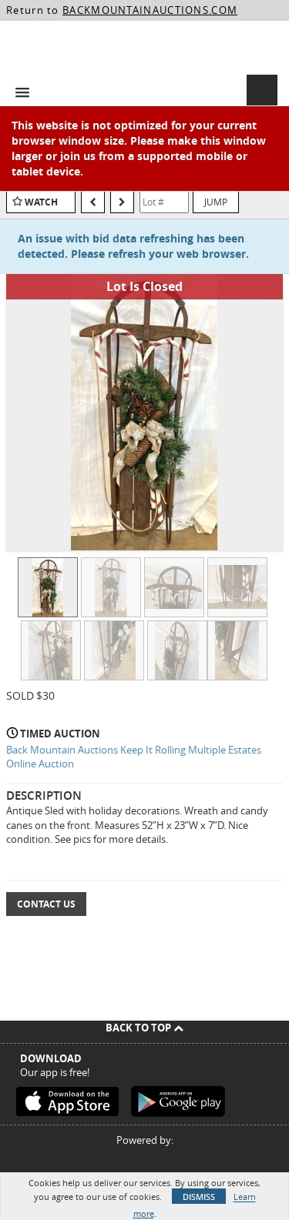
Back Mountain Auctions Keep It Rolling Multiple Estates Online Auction (133, 757)
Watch (41, 202)
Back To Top (144, 1027)
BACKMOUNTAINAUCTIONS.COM (149, 10)
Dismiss (199, 1196)
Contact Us (46, 904)
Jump (215, 202)
